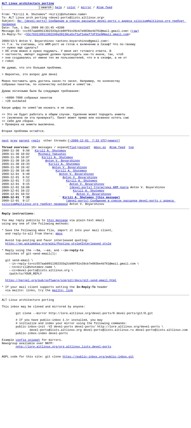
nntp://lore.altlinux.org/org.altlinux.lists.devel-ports (63, 411)
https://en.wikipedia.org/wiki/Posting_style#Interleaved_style (58, 289)
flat (72, 174)
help (65, 8)
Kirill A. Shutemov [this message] (91, 234)
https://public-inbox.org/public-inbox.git (98, 423)
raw (134, 36)
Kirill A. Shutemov (50, 178)
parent (24, 166)
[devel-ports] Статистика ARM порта (98, 222)
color (78, 8)
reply (35, 166)
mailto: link (62, 345)
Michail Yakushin (52, 182)
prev (13, 166)
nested (83, 174)
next (5, 166)
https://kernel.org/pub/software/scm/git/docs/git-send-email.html (60, 333)
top (131, 174)
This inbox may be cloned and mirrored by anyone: (43, 363)
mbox (59, 277)
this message (57, 261)
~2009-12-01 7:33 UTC (87, 166)
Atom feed (111, 8)
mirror (93, 8)
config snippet (28, 403)
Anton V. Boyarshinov (62, 190)
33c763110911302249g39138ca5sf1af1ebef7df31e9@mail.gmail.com (77, 40)
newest (113, 166)
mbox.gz (100, 174)
